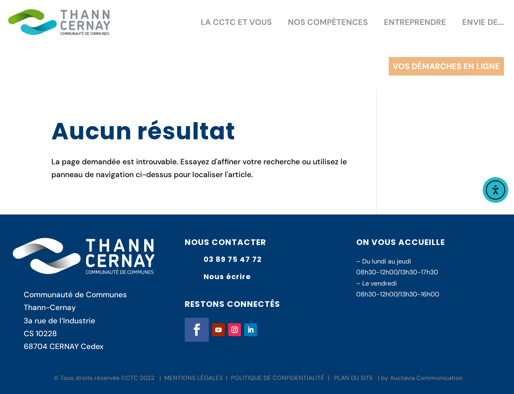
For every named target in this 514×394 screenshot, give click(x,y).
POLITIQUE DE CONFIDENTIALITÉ (277, 378)
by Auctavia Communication (422, 378)
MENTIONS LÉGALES (193, 378)
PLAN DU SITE (353, 378)
